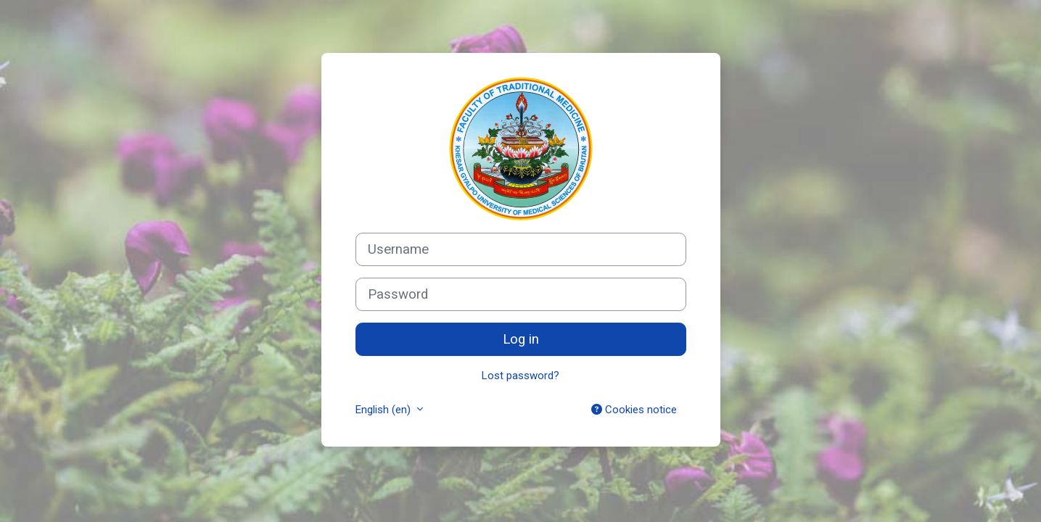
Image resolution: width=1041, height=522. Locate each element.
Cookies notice (634, 409)
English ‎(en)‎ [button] (384, 409)
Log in (521, 339)
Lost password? (520, 375)
